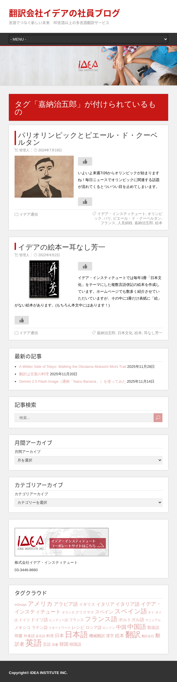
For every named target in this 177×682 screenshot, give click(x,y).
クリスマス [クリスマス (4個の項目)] (84, 612)
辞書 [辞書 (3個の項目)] (55, 644)
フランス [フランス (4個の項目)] (76, 620)
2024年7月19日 (50, 150)
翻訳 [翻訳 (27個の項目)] (133, 634)
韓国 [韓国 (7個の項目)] (64, 644)
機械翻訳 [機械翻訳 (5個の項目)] (97, 635)
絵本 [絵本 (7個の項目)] (119, 635)
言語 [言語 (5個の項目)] (47, 644)
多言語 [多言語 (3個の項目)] (40, 636)
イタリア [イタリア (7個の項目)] (105, 604)
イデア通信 (28, 214)
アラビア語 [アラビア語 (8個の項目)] (66, 604)
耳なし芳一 (153, 333)
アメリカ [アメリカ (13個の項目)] (40, 603)
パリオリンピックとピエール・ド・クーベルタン (88, 138)
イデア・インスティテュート (121, 214)
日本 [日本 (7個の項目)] (59, 635)
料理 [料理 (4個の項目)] (50, 636)
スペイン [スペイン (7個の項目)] (104, 611)
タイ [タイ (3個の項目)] (151, 612)
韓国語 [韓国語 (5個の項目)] (75, 644)
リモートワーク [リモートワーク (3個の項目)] (60, 627)
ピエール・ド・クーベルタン (137, 218)
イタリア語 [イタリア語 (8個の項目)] (127, 604)
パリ (107, 218)
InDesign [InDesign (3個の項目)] (21, 604)
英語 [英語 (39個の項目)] (33, 642)
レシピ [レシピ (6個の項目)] (78, 627)
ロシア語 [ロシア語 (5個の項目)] (94, 627)
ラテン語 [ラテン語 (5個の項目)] (40, 627)
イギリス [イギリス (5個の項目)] (87, 604)
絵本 (158, 223)
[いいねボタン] (85, 161)
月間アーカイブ (28, 452)
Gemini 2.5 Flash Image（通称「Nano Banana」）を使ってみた (72, 381)
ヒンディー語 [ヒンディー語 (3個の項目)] (58, 620)
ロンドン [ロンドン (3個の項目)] (108, 627)
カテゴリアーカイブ (31, 494)
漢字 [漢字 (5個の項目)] (110, 635)
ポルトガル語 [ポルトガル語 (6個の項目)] (131, 619)
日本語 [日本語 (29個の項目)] (76, 634)
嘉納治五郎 (143, 223)
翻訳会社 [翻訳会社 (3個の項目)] (148, 636)
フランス (107, 223)
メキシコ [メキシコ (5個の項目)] (23, 627)
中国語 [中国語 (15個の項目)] (136, 626)
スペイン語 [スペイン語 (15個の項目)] (130, 611)
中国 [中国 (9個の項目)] (121, 627)
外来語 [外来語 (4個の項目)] (29, 636)
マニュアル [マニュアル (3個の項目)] (153, 620)
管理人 (24, 150)
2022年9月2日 (49, 255)
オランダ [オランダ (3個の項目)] (68, 612)
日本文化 (125, 333)
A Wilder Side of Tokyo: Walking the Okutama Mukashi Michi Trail (72, 366)
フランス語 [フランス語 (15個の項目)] (101, 619)
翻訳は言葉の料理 (34, 374)
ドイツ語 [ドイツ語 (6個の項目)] (39, 619)
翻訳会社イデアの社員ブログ (64, 12)
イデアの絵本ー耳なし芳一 (61, 246)
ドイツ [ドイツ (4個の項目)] (24, 620)
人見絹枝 (125, 223)
